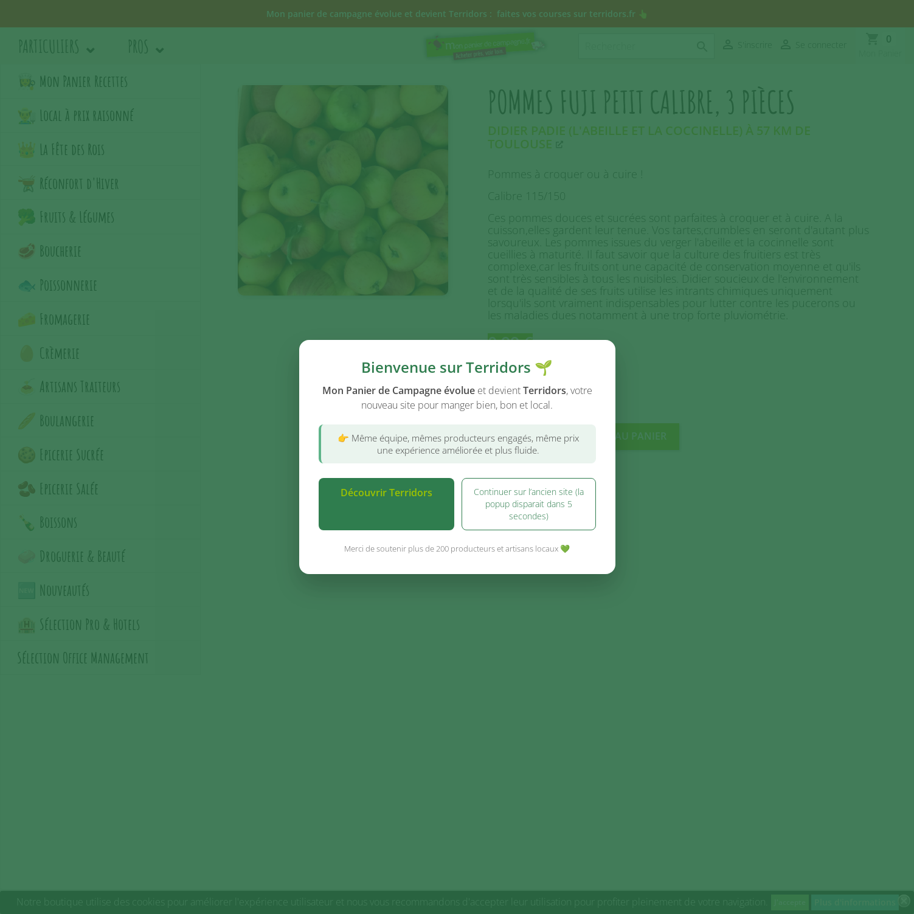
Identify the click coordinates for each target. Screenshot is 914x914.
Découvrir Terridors (386, 492)
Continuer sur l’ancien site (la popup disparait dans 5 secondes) (529, 504)
